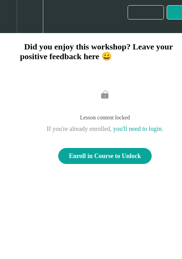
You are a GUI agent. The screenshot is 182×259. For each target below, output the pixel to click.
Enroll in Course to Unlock (105, 155)
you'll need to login (137, 128)
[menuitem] (30, 16)
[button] (8, 16)
